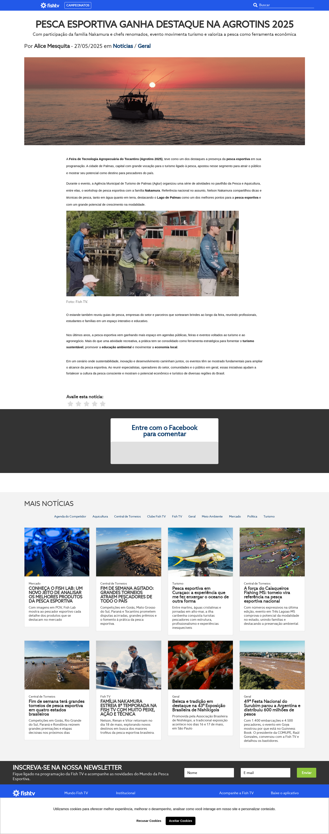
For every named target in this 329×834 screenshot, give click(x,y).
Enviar (307, 773)
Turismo (269, 516)
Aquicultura (100, 516)
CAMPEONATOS (77, 5)
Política (252, 516)
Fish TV (177, 516)
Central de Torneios (127, 516)
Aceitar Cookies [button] (180, 821)
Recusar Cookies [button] (149, 821)
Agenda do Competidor (70, 516)
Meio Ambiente (212, 516)
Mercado (235, 516)
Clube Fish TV (156, 516)
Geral (144, 46)
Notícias (123, 46)
